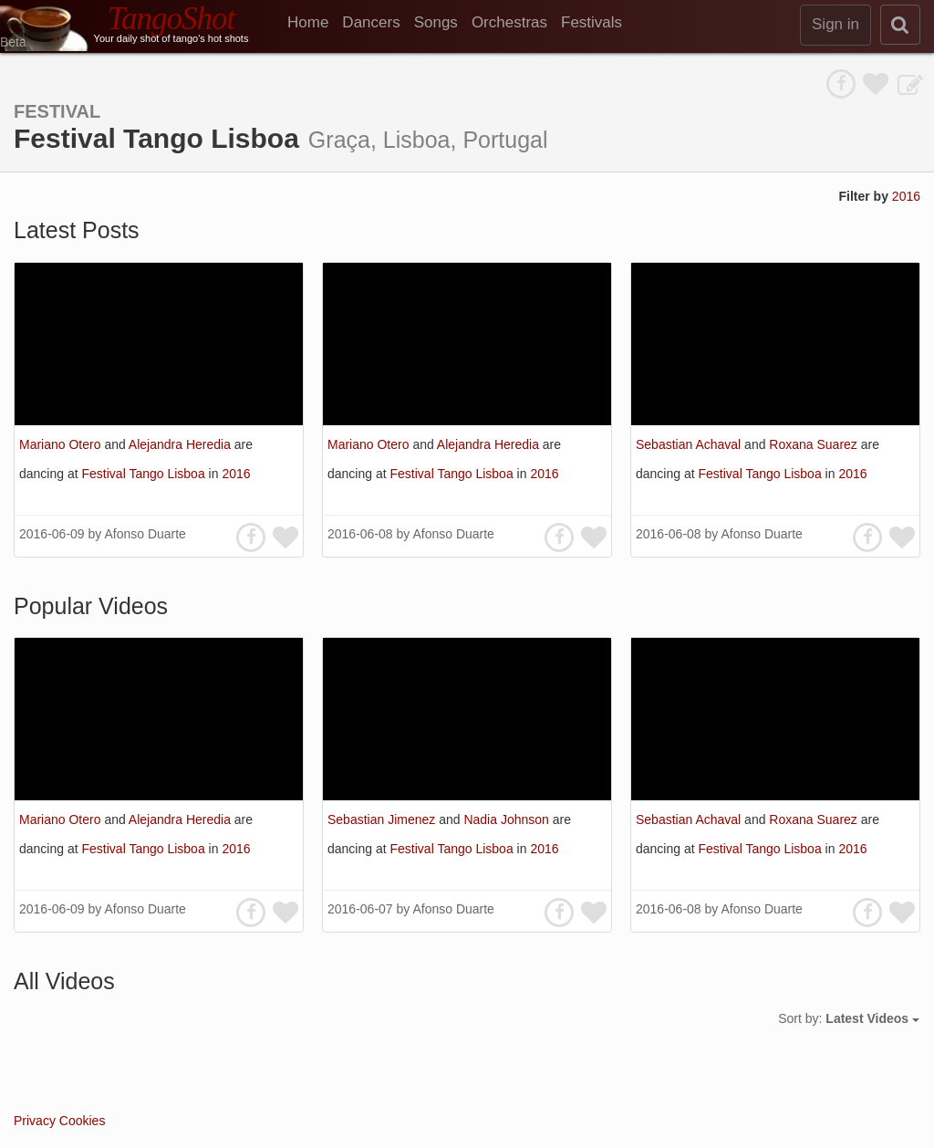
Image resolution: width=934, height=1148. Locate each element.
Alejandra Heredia (181, 444)
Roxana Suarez (814, 444)
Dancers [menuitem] (371, 22)
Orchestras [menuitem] (509, 22)
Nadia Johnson (507, 819)
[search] (900, 25)
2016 (906, 196)
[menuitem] (314, 23)
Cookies (82, 1120)
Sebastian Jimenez (383, 819)
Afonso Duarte (145, 534)
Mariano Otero (61, 444)
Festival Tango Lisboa (145, 473)
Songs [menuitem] (436, 22)
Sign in (835, 24)
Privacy (35, 1120)
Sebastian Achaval (690, 444)
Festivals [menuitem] (591, 22)
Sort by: (848, 1018)
